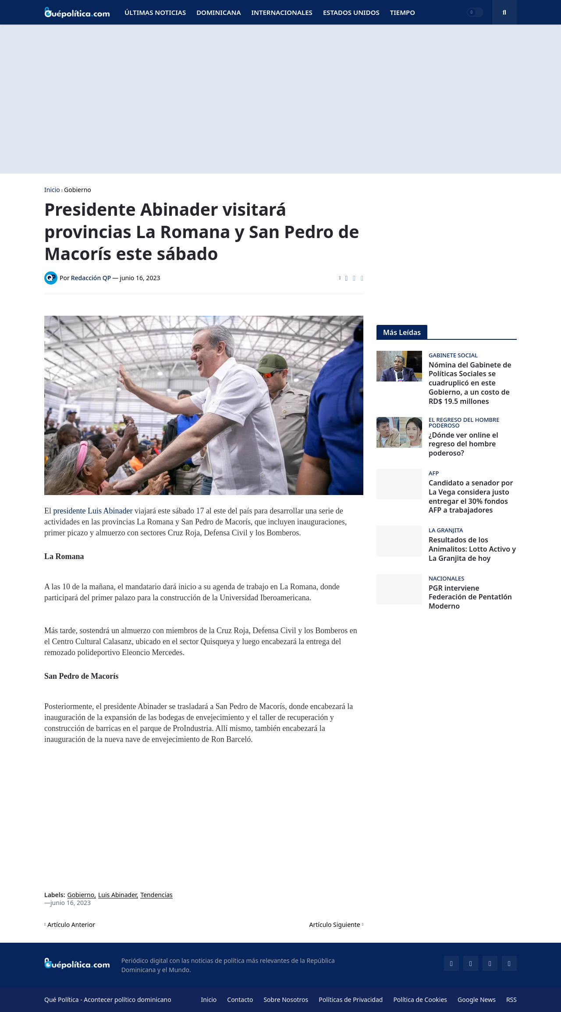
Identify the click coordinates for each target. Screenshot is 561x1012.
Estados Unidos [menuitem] (351, 12)
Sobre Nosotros (285, 999)
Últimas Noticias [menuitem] (155, 12)
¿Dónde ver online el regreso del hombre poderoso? (463, 444)
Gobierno (77, 190)
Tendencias (156, 895)
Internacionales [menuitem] (281, 12)
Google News (477, 999)
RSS (511, 999)
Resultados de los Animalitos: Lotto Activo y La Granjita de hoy (472, 549)
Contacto (240, 999)
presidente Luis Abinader (93, 510)
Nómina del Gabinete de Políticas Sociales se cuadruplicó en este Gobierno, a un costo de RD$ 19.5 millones (470, 383)
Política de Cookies (420, 999)
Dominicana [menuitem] (218, 12)
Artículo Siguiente (334, 924)
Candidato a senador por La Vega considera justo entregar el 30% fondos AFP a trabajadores (471, 496)
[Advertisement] (280, 99)
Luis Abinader (117, 895)
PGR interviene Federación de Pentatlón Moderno (470, 597)
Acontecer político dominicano (127, 999)
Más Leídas (402, 332)
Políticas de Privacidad (351, 999)
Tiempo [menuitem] (402, 12)
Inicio (52, 190)
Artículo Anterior (71, 924)
